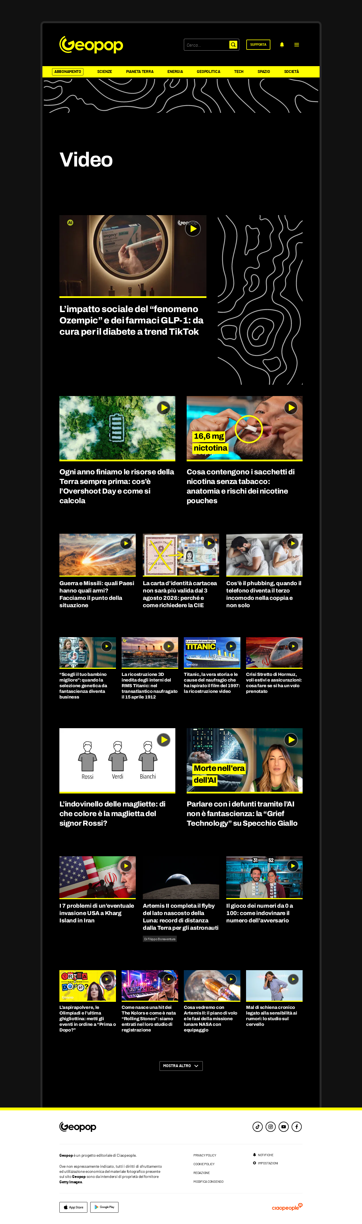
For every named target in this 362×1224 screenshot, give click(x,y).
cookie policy (204, 1164)
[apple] (73, 1207)
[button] (297, 45)
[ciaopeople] (287, 1207)
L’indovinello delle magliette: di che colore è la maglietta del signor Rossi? (112, 813)
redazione (201, 1173)
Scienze (104, 72)
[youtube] (284, 1127)
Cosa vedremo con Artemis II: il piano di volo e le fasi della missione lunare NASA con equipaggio (210, 1018)
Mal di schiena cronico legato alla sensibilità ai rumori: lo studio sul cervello (271, 1016)
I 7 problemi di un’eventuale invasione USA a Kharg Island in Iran (96, 913)
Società (291, 72)
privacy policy (204, 1155)
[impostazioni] (265, 1163)
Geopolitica (208, 72)
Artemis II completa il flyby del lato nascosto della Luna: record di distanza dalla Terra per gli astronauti (181, 917)
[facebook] (297, 1127)
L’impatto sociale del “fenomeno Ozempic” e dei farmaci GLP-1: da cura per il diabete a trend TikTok (131, 320)
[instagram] (271, 1127)
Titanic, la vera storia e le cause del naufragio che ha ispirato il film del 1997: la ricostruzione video (212, 683)
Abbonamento (67, 72)
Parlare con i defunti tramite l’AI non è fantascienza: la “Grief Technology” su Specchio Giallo (242, 813)
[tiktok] (258, 1127)
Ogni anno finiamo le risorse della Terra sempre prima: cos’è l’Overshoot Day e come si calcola (116, 486)
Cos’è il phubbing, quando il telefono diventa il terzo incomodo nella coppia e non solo (263, 594)
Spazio (264, 72)
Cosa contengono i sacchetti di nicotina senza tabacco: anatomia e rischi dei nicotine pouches (240, 486)
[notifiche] (282, 45)
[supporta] (258, 45)
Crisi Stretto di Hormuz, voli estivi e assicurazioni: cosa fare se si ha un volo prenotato (274, 683)
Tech (239, 72)
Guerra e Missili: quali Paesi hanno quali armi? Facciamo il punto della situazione (96, 594)
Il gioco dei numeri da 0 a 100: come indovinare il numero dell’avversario (259, 913)
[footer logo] (112, 1127)
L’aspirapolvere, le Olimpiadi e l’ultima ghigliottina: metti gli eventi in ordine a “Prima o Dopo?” (87, 1018)
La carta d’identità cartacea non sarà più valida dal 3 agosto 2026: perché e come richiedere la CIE (180, 594)
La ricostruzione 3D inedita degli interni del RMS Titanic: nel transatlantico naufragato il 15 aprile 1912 (150, 685)
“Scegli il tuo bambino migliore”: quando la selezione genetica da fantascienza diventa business (83, 685)
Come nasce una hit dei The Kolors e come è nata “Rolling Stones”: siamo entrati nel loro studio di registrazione (149, 1018)
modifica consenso (208, 1181)
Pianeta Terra (139, 72)
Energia (175, 72)
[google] (104, 1207)
